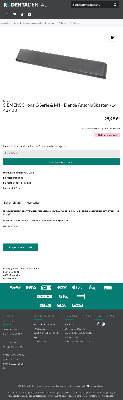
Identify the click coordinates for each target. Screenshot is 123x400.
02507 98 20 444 (11, 342)
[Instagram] (103, 325)
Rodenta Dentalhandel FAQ (75, 326)
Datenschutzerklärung (78, 333)
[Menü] (7, 14)
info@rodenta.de (13, 346)
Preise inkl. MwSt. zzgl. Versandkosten (101, 128)
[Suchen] (115, 4)
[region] (61, 63)
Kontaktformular (44, 324)
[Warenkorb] (29, 14)
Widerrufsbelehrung (46, 333)
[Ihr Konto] (22, 14)
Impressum (40, 341)
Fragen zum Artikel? (20, 247)
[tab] (13, 202)
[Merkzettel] (14, 14)
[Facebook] (98, 325)
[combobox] (91, 4)
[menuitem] (46, 324)
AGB (36, 337)
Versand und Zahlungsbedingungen (78, 339)
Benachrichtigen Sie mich (61, 162)
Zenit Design (99, 385)
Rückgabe (39, 328)
